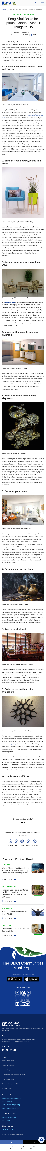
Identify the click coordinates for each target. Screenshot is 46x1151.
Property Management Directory (12, 1084)
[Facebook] (11, 1142)
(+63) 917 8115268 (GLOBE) (10, 1108)
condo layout (10, 302)
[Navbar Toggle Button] (42, 3)
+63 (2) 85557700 (7, 1102)
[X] (34, 1142)
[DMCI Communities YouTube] (15, 1050)
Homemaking (6, 1070)
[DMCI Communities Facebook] (3, 1050)
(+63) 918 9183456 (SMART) (11, 1105)
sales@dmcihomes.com (9, 1117)
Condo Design (29, 14)
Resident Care (6, 1089)
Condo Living (16, 14)
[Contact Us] (36, 3)
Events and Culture (8, 1061)
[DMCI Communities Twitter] (11, 1050)
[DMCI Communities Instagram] (7, 1050)
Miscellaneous (6, 865)
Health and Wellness (8, 1065)
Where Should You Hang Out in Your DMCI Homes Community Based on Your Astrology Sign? (15, 870)
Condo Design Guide (8, 1079)
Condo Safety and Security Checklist (13, 1075)
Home (4, 10)
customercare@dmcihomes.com (11, 1098)
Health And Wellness (9, 886)
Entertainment (7, 908)
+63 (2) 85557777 (7, 1121)
